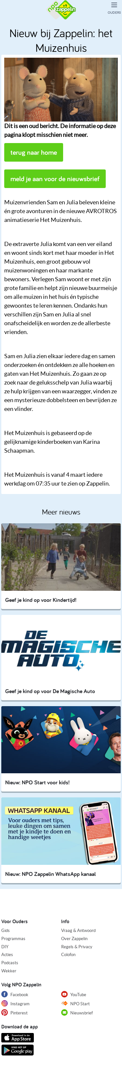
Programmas (13, 938)
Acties (7, 954)
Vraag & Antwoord (78, 930)
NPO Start (75, 1003)
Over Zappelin (74, 938)
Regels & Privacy (76, 946)
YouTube (73, 994)
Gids (5, 930)
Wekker (8, 970)
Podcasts (9, 962)
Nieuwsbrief (77, 1012)
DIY (4, 946)
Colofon (68, 954)
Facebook (14, 994)
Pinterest (14, 1012)
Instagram (15, 1003)
